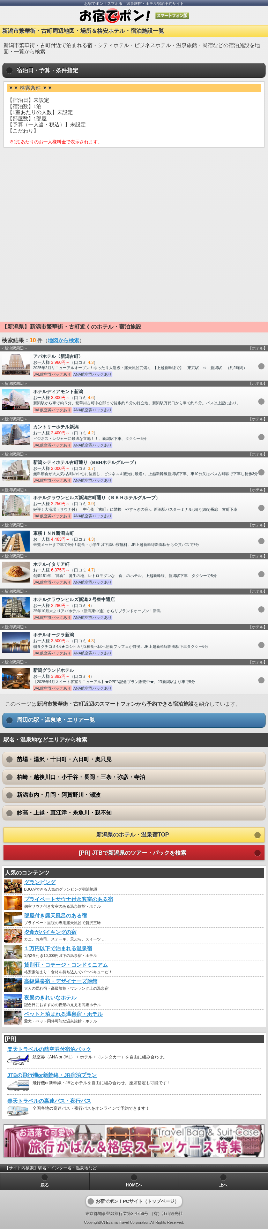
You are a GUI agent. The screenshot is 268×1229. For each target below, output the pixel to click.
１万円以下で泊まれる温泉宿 (58, 948)
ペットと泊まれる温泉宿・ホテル (63, 1014)
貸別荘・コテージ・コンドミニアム (66, 965)
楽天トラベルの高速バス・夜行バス (49, 1101)
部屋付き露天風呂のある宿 (55, 916)
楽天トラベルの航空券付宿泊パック (49, 1049)
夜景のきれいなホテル (50, 998)
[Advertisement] (134, 203)
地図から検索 (63, 340)
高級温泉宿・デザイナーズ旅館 (60, 981)
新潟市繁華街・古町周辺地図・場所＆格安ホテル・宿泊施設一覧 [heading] (83, 31)
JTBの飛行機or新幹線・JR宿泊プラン (52, 1075)
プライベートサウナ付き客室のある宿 (68, 899)
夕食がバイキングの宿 (50, 932)
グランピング (39, 882)
